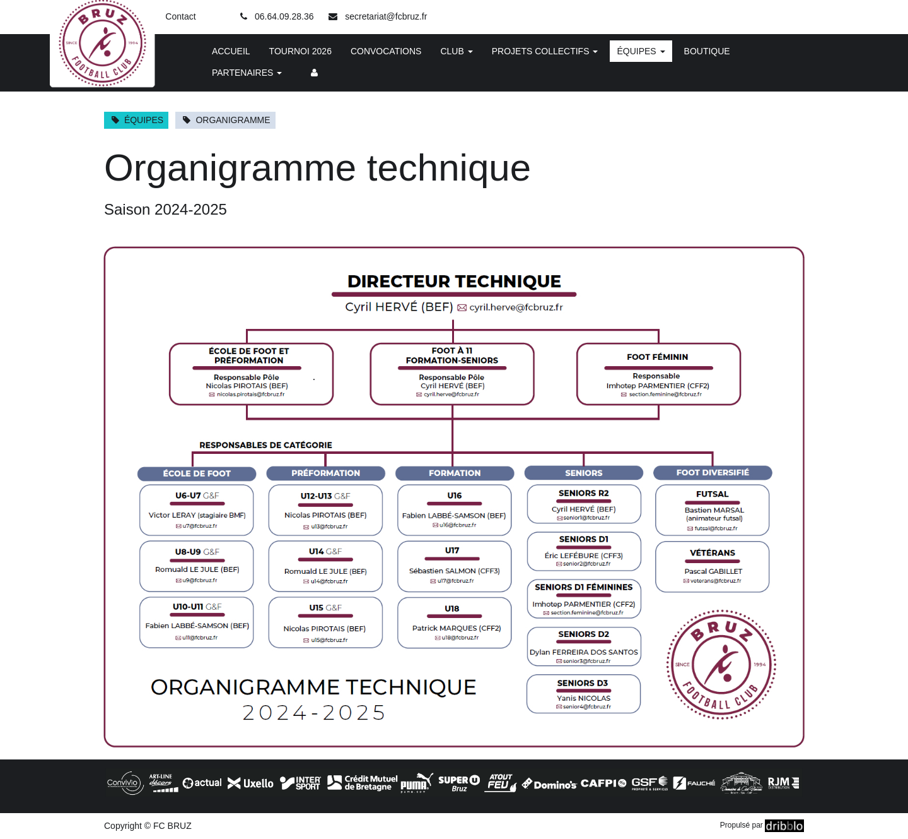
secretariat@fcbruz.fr (386, 16)
